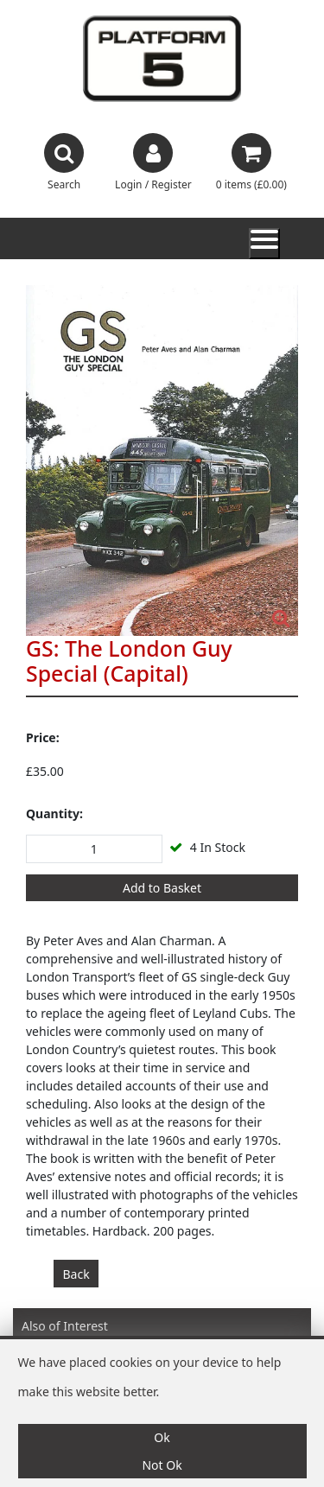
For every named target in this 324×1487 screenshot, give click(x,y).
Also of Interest (65, 1326)
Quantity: (54, 813)
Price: (43, 737)
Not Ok (161, 1465)
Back (76, 1274)
